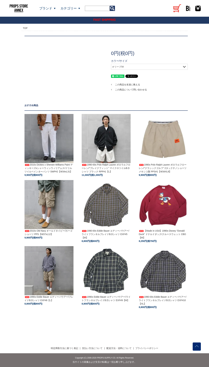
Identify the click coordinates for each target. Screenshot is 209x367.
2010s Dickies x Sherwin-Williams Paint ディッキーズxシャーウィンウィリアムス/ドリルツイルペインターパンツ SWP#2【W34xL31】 (48, 168)
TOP (25, 28)
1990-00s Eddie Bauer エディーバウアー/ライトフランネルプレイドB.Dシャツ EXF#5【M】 (105, 234)
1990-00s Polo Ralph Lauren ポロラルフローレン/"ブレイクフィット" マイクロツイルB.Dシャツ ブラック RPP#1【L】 (106, 168)
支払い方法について (92, 348)
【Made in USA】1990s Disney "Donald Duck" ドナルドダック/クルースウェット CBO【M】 (162, 234)
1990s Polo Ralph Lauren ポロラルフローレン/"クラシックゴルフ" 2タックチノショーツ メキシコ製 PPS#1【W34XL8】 (162, 168)
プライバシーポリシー (146, 348)
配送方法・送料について (119, 348)
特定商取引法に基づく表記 (64, 348)
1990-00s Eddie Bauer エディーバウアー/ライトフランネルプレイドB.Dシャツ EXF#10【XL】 (162, 300)
